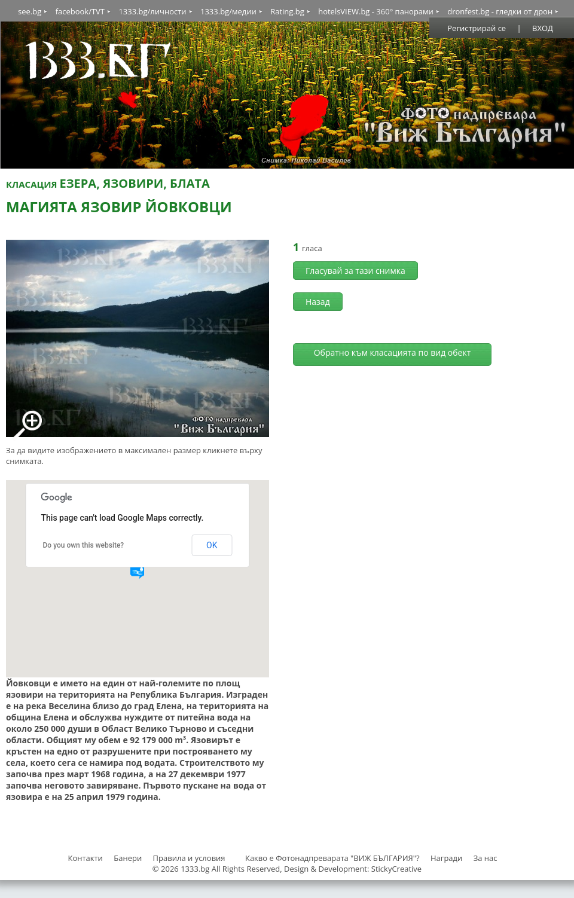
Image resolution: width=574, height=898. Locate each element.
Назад (318, 301)
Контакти (85, 858)
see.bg (29, 11)
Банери (129, 858)
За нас (485, 858)
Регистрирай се (476, 28)
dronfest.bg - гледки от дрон (499, 11)
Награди (446, 858)
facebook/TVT (80, 11)
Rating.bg (287, 11)
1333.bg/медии (228, 11)
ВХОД (542, 28)
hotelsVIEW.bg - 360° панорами (375, 11)
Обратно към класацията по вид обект (392, 352)
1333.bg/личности (152, 11)
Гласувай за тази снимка (355, 270)
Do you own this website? (83, 545)
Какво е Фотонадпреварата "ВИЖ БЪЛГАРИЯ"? (332, 858)
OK (211, 545)
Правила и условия (189, 858)
